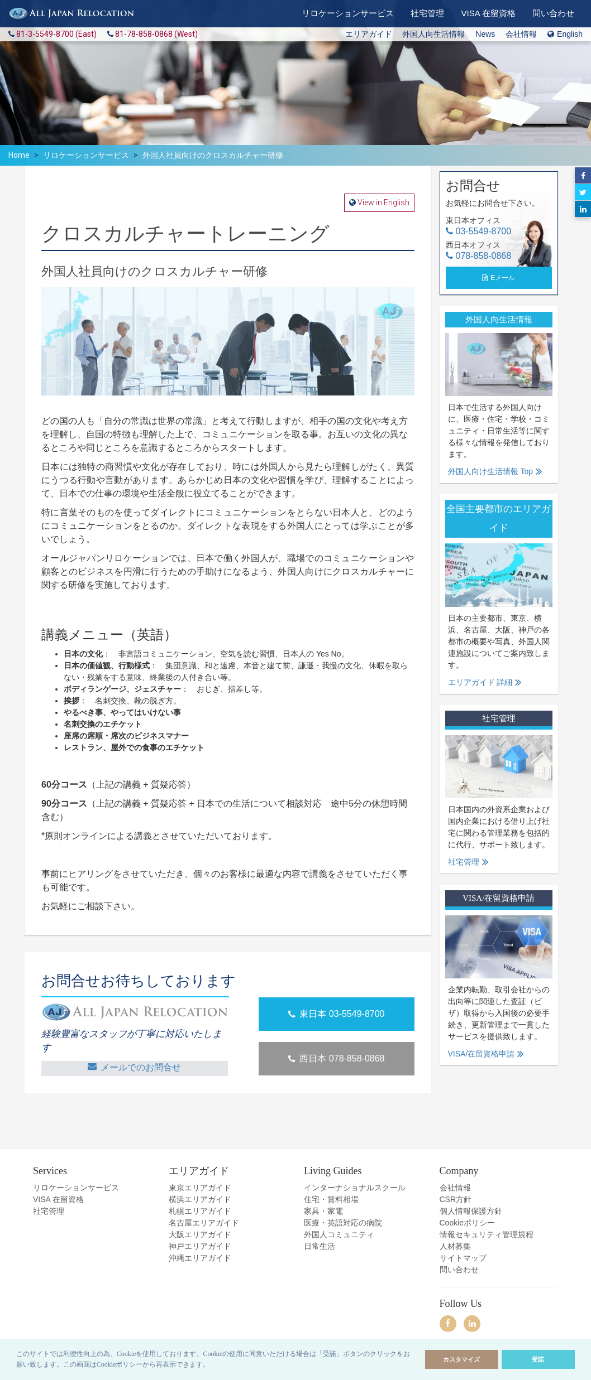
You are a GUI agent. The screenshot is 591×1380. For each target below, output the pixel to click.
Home (19, 155)
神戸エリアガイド (200, 1245)
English (565, 34)
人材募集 (455, 1245)
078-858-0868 (484, 255)
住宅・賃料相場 (331, 1198)
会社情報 (521, 34)
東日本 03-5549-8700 (336, 1014)
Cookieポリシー (467, 1222)
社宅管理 (463, 861)
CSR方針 (456, 1198)
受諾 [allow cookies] (538, 1359)
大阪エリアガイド (200, 1233)
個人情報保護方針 (471, 1210)
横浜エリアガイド (200, 1198)
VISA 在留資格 (58, 1198)
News (485, 34)
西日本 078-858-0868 (336, 1058)
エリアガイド (368, 34)
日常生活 (319, 1245)
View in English (382, 202)
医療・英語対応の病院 (343, 1222)
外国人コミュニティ (339, 1233)
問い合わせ (459, 1269)
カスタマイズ (461, 1359)
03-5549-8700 (484, 231)
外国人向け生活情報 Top (490, 471)
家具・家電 (323, 1210)
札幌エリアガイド (200, 1210)
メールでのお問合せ (134, 1066)
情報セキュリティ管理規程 (486, 1233)
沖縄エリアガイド (200, 1257)
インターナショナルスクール (355, 1187)
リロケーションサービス (86, 155)
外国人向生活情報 (433, 34)
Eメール (502, 278)
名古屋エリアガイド (204, 1222)
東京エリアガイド (200, 1187)
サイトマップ (463, 1257)
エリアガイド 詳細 (480, 682)
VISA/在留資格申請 (481, 1053)
